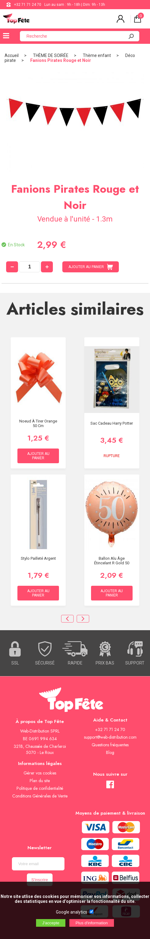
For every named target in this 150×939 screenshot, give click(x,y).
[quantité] (29, 266)
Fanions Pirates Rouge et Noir (60, 60)
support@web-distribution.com (110, 737)
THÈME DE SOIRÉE (50, 55)
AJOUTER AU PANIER (90, 267)
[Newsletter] (38, 863)
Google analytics (71, 912)
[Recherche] (75, 36)
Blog (110, 752)
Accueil (12, 55)
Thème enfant (97, 55)
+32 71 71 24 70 (27, 4)
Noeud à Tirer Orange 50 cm (38, 423)
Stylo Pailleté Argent (38, 558)
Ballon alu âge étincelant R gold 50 (111, 560)
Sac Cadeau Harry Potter (111, 423)
